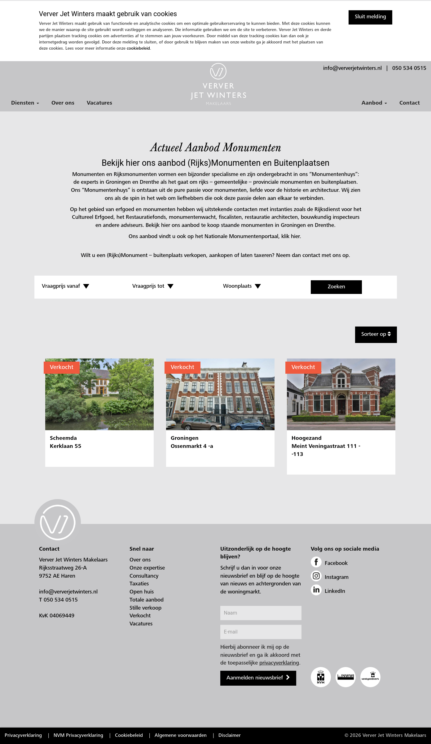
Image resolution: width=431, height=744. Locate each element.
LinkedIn (328, 591)
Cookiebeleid (129, 735)
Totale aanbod (147, 600)
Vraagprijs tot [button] (153, 286)
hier (295, 237)
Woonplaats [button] (242, 286)
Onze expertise (147, 568)
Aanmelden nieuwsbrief (254, 678)
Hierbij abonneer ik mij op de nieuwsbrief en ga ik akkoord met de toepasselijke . (260, 655)
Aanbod (374, 103)
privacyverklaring (279, 663)
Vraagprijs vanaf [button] (65, 286)
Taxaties (139, 584)
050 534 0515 (409, 68)
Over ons (62, 103)
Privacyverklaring (23, 735)
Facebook (329, 563)
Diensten (25, 103)
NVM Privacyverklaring (78, 735)
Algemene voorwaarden (181, 735)
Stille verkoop (145, 608)
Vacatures (99, 103)
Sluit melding (370, 17)
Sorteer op (376, 334)
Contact (409, 103)
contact (311, 256)
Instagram (330, 577)
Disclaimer (229, 735)
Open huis (142, 592)
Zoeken (336, 287)
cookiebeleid (138, 49)
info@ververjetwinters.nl (352, 68)
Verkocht (61, 368)
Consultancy (144, 576)
